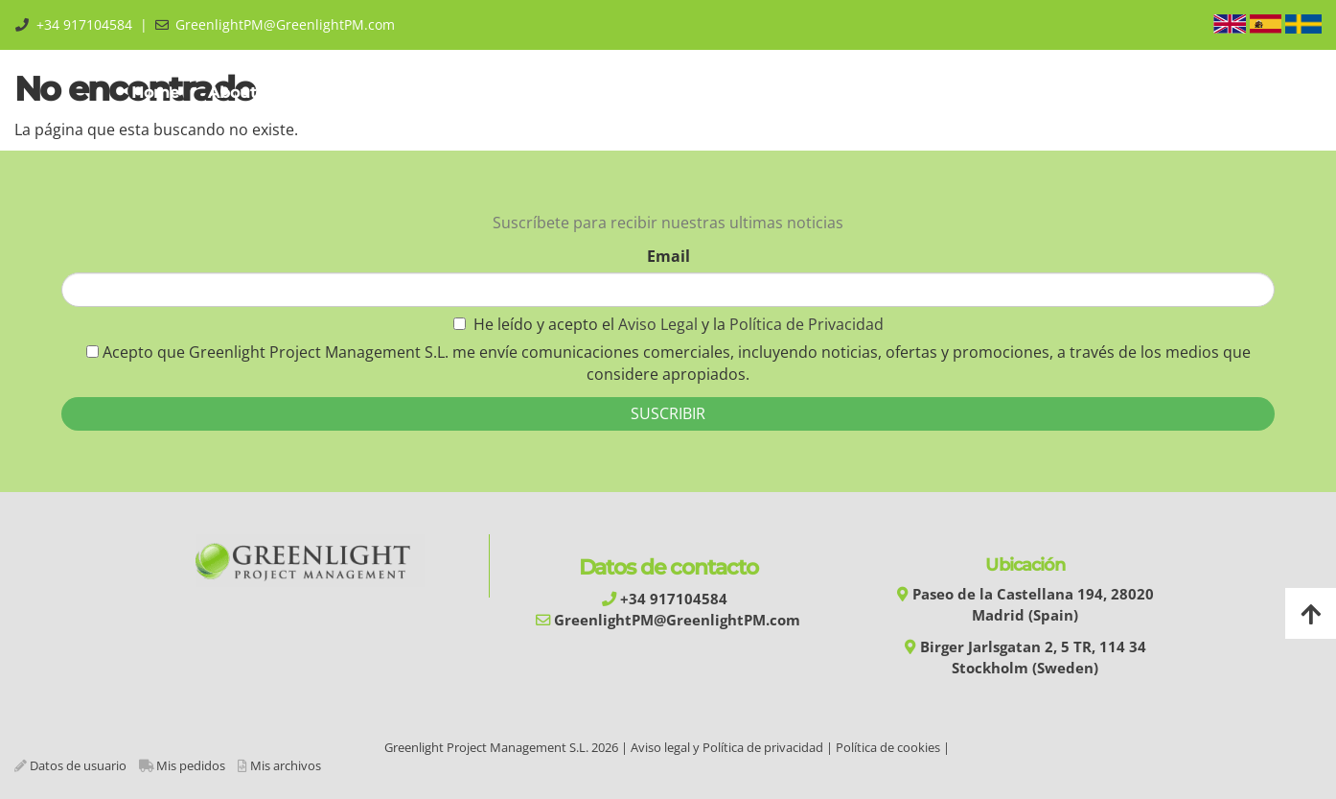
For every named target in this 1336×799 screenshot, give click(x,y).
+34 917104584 (84, 24)
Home (155, 92)
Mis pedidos (190, 765)
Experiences (788, 92)
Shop (975, 92)
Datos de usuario (78, 765)
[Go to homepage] (9, 93)
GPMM (348, 92)
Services (673, 92)
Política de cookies (888, 747)
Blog (1046, 92)
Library (893, 92)
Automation (560, 92)
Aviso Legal (660, 324)
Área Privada (1145, 92)
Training (445, 92)
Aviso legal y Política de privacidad (727, 747)
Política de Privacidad (806, 324)
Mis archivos (285, 765)
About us (248, 92)
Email (668, 256)
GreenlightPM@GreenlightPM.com (285, 24)
